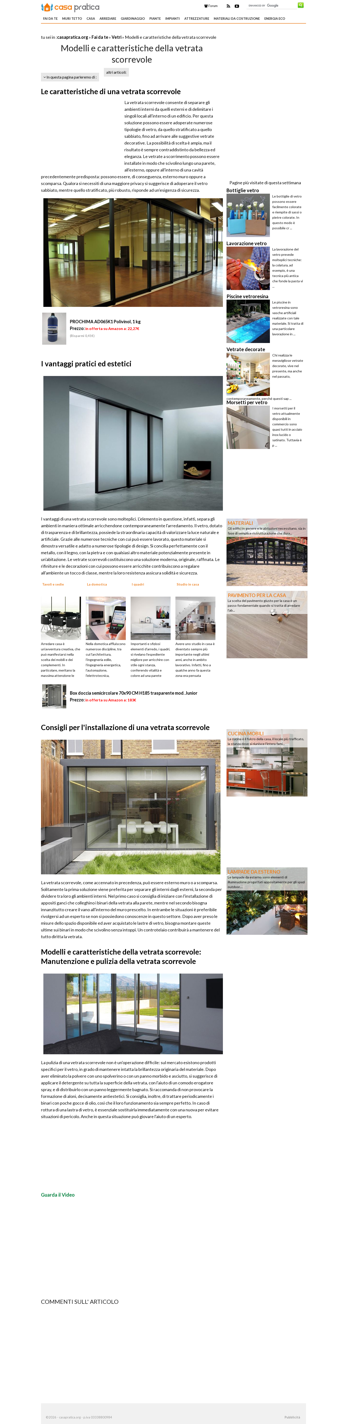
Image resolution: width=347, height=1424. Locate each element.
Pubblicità (292, 1417)
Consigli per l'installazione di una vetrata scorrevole (125, 727)
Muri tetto (72, 18)
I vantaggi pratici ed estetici (86, 363)
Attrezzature (196, 18)
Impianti (172, 18)
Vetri (116, 37)
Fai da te (50, 18)
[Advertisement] (97, 31)
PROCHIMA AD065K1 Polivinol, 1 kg (105, 321)
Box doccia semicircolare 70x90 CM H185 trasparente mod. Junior (133, 693)
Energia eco (274, 18)
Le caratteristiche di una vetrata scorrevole (111, 91)
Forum (211, 6)
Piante (155, 18)
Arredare (108, 18)
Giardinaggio (133, 18)
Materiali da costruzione (237, 18)
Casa (91, 18)
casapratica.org (72, 37)
